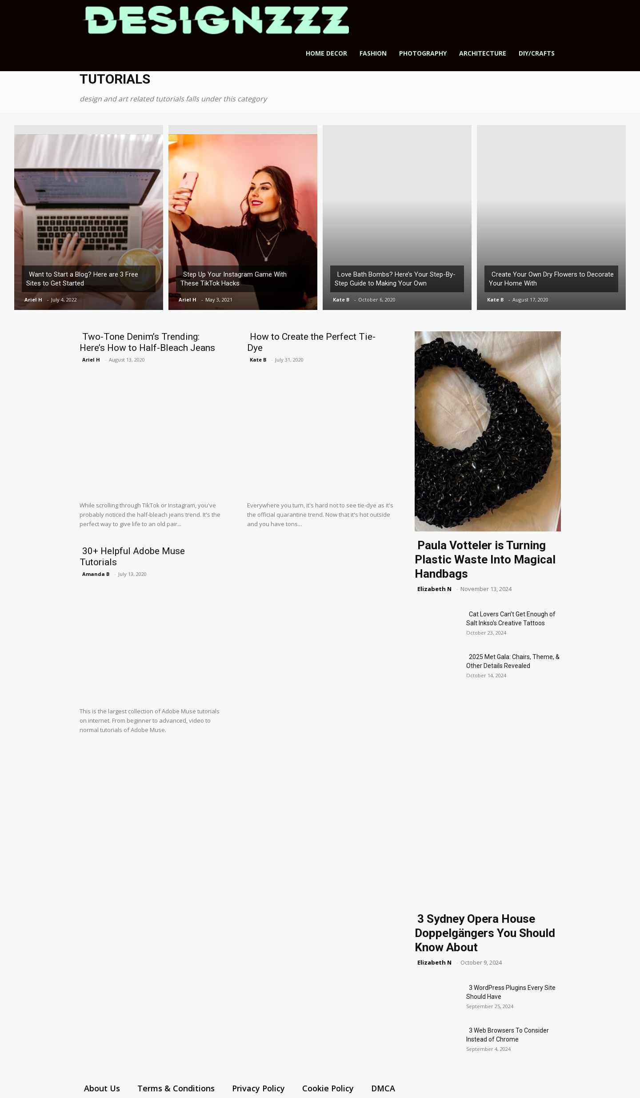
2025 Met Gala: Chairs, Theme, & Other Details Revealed (513, 661)
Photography (423, 53)
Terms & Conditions (176, 1088)
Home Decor (326, 53)
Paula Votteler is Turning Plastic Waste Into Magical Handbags (485, 559)
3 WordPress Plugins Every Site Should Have (511, 992)
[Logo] (216, 19)
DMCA (383, 1088)
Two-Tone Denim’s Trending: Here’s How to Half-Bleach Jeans (147, 342)
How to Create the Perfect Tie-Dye (311, 342)
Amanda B (95, 574)
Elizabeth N (434, 589)
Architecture (482, 53)
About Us (102, 1088)
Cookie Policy (328, 1088)
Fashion (373, 53)
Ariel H (33, 299)
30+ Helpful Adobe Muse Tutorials (132, 556)
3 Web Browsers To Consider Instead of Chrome (507, 1035)
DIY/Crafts (537, 53)
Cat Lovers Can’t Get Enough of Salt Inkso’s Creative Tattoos (511, 619)
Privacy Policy (258, 1088)
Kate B (341, 299)
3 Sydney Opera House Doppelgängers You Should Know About (485, 933)
